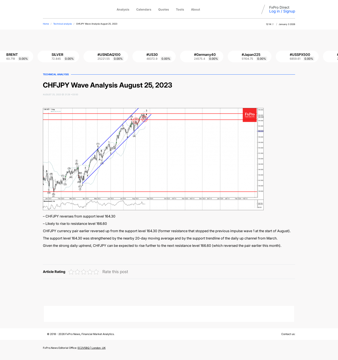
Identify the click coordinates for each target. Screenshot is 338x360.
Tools (180, 9)
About (195, 9)
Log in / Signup (282, 11)
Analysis (123, 9)
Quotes (163, 9)
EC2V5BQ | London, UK (92, 347)
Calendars (143, 9)
